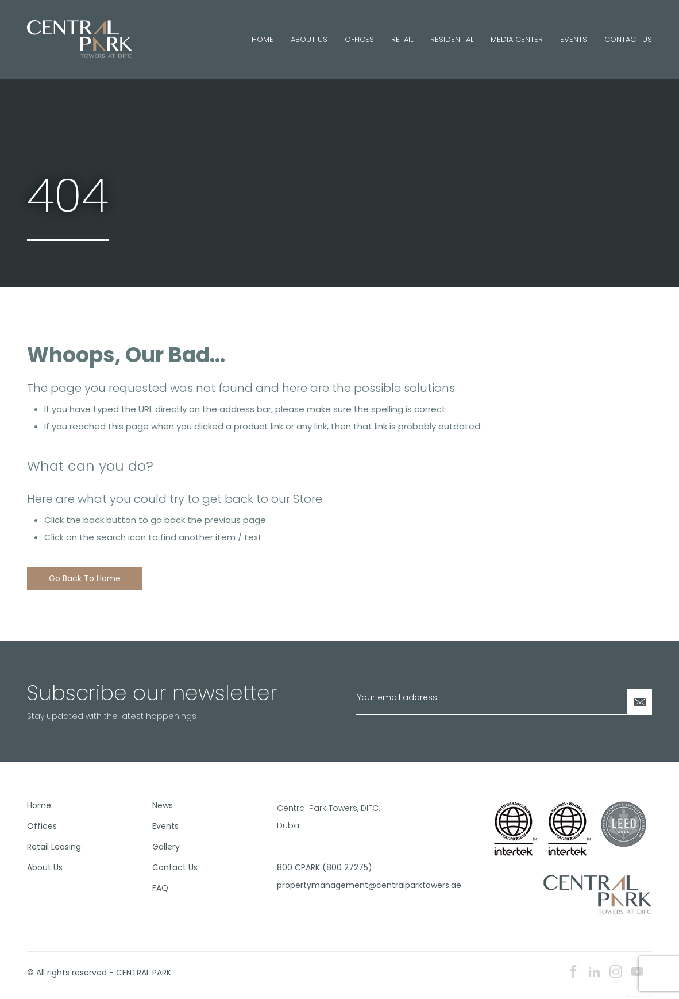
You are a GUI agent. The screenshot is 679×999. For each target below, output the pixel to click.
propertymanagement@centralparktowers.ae (335, 885)
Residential (451, 39)
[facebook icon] (573, 973)
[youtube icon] (637, 973)
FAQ (160, 888)
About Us (309, 39)
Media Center (517, 39)
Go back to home (85, 578)
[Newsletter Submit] (639, 702)
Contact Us (628, 39)
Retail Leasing (54, 846)
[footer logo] (597, 894)
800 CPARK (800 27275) (324, 867)
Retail (402, 39)
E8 (650, 996)
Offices (359, 39)
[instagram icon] (615, 973)
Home (262, 39)
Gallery (166, 846)
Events (573, 39)
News (162, 805)
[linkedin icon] (594, 973)
